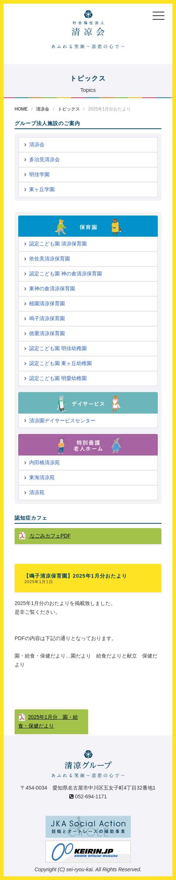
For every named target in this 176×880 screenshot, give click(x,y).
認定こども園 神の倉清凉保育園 (65, 273)
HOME (21, 109)
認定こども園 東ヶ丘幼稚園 (60, 363)
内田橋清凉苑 (44, 462)
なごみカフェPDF (49, 536)
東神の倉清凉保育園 (52, 288)
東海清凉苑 (42, 477)
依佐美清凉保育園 (49, 258)
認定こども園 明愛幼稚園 (58, 378)
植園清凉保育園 (47, 303)
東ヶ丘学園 (42, 189)
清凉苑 (36, 492)
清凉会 (42, 109)
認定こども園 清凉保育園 (58, 244)
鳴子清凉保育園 (47, 318)
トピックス (69, 109)
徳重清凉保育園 (47, 333)
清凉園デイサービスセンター (62, 420)
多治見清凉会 (44, 159)
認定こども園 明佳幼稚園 (58, 348)
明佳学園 (39, 174)
